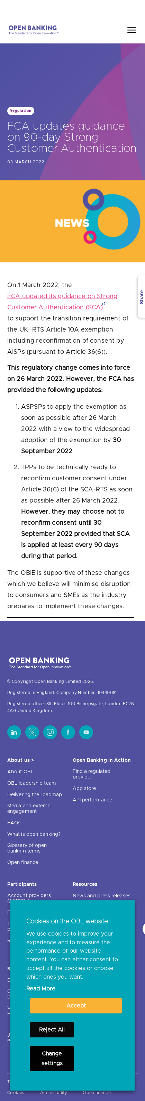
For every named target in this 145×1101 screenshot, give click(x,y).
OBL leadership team (31, 783)
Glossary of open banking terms (27, 848)
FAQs (13, 823)
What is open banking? (34, 834)
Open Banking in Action (102, 760)
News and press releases (101, 896)
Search (125, 8)
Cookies (16, 1093)
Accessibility (53, 1093)
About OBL (20, 771)
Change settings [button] (52, 1058)
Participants (22, 884)
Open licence (97, 1093)
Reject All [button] (52, 1030)
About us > (20, 760)
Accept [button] (76, 1006)
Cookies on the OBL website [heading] (67, 922)
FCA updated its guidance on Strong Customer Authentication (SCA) (62, 302)
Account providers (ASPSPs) (29, 898)
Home (99, 8)
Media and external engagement (29, 809)
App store (84, 788)
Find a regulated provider (92, 774)
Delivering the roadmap (34, 794)
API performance (92, 800)
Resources (85, 884)
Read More (40, 989)
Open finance (22, 862)
